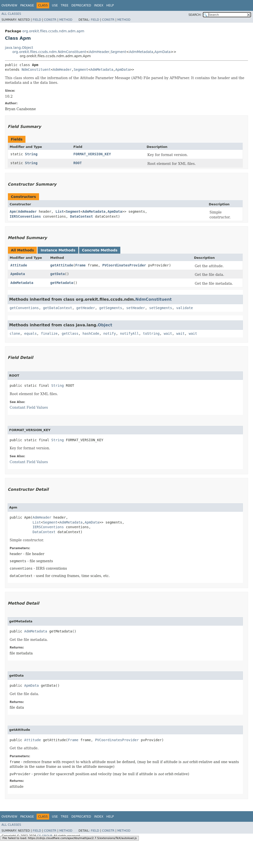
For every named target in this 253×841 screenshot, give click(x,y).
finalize (49, 333)
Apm (13, 211)
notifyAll (129, 333)
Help (110, 5)
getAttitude (61, 265)
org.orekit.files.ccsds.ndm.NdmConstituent (49, 52)
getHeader (85, 308)
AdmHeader (99, 52)
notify (109, 333)
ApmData (162, 52)
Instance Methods (58, 250)
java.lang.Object (19, 48)
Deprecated (81, 5)
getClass (70, 333)
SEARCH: (195, 15)
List (59, 211)
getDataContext (57, 308)
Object (105, 325)
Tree (64, 5)
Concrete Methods (100, 250)
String (31, 154)
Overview (9, 5)
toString (151, 333)
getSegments (110, 308)
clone (15, 333)
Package (27, 5)
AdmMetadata (141, 52)
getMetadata (61, 283)
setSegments (160, 308)
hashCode (91, 333)
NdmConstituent (36, 69)
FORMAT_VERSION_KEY (92, 154)
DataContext (81, 216)
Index (99, 5)
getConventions (24, 308)
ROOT (77, 163)
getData (57, 274)
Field (37, 19)
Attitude (18, 265)
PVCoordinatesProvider (124, 265)
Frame (80, 265)
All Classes (11, 14)
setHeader (135, 308)
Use (55, 5)
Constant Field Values (29, 407)
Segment (118, 52)
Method (65, 19)
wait (168, 333)
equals (30, 333)
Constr (50, 19)
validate (184, 308)
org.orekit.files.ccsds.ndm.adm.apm (53, 31)
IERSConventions (25, 216)
